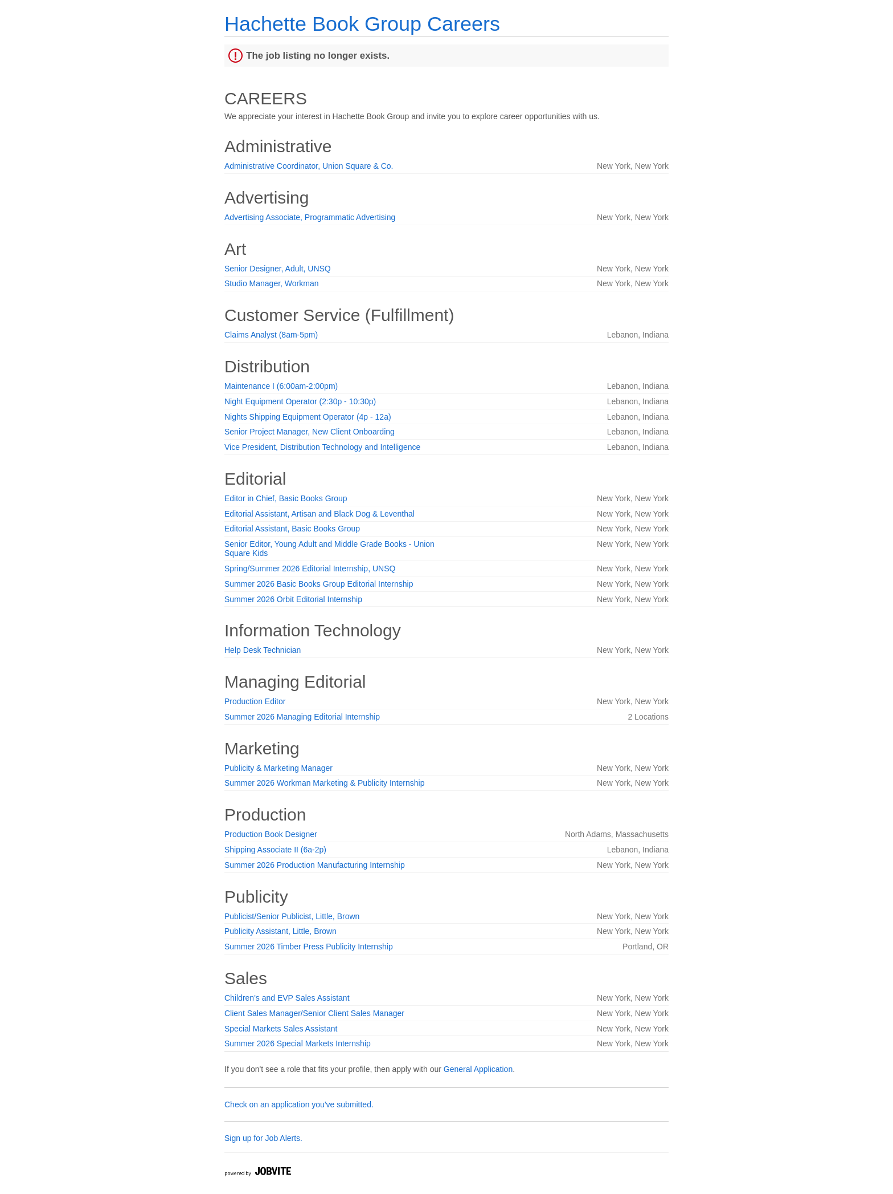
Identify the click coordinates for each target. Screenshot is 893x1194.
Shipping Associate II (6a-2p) (275, 849)
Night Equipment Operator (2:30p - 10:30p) (300, 401)
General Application (478, 1069)
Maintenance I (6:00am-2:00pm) (281, 386)
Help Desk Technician (262, 650)
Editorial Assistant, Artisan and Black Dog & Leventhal (319, 513)
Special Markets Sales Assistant (280, 1028)
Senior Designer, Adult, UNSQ (277, 268)
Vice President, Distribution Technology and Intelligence (322, 447)
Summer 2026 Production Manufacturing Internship (314, 865)
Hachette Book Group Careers (362, 23)
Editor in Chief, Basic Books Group (285, 498)
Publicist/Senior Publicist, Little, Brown (291, 916)
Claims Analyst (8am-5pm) (271, 334)
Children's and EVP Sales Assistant (287, 997)
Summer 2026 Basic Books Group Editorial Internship (318, 583)
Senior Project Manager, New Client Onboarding (309, 431)
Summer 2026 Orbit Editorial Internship (293, 599)
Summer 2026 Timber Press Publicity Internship (308, 946)
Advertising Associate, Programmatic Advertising (309, 217)
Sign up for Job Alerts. (263, 1138)
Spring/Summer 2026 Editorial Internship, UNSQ (309, 568)
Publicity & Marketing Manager (278, 768)
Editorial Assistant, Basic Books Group (292, 528)
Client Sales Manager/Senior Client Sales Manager (314, 1013)
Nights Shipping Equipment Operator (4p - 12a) (307, 416)
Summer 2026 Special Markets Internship (297, 1043)
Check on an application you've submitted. (299, 1104)
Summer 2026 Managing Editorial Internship (302, 716)
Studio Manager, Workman (271, 283)
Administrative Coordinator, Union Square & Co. (308, 165)
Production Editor (254, 701)
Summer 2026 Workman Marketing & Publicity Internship (324, 782)
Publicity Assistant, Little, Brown (280, 931)
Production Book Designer (270, 834)
